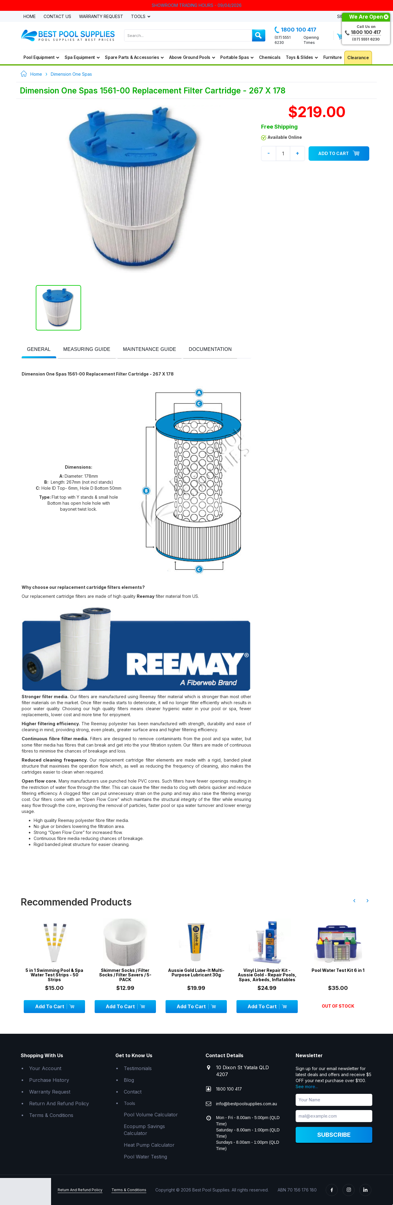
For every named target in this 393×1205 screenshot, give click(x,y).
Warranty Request (101, 16)
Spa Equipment (82, 57)
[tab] (39, 350)
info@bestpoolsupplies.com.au (246, 1103)
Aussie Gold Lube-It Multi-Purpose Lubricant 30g (196, 972)
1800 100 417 (295, 30)
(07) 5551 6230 (283, 40)
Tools (139, 16)
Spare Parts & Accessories (134, 57)
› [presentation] (367, 900)
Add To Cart (339, 153)
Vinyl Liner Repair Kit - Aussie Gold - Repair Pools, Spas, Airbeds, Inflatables (267, 975)
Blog (129, 1080)
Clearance (358, 57)
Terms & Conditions (51, 1115)
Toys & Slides (302, 57)
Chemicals (269, 57)
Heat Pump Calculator (149, 1145)
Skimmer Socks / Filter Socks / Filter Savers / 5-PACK (125, 975)
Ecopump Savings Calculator (144, 1129)
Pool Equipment (41, 57)
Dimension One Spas (71, 74)
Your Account (45, 1068)
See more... (307, 1086)
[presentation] (39, 349)
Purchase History (49, 1080)
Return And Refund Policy (59, 1103)
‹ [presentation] (354, 900)
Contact (133, 1092)
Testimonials (138, 1068)
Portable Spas (236, 57)
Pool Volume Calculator (151, 1115)
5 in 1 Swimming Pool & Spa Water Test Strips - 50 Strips (54, 975)
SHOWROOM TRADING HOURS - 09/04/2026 (197, 5)
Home (29, 16)
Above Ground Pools (192, 57)
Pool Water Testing (145, 1157)
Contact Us (57, 16)
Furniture (332, 57)
